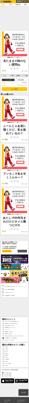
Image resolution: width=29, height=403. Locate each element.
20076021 (5, 355)
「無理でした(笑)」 (7, 334)
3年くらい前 (24, 71)
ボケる (10, 4)
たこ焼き (5, 347)
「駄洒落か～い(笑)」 (7, 331)
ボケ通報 (12, 75)
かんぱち (5, 351)
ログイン (25, 1)
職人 (26, 4)
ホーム (3, 4)
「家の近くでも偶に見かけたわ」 (10, 323)
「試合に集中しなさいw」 (8, 325)
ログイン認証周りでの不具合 (14, 295)
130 (5, 184)
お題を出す (18, 4)
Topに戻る (23, 392)
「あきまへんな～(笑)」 (8, 340)
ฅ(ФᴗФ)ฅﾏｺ (24, 82)
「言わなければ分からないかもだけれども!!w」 (13, 336)
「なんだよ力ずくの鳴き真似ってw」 (11, 321)
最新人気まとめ (20, 401)
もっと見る (14, 89)
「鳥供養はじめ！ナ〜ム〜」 (9, 327)
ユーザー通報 (25, 75)
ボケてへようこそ (22, 251)
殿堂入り (6, 401)
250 (5, 139)
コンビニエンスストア (22, 85)
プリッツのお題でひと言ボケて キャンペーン (14, 286)
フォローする (6, 374)
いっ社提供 (5, 359)
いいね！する (6, 373)
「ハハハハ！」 (6, 329)
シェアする (3, 75)
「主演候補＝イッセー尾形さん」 (10, 338)
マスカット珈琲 (6, 363)
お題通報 (18, 75)
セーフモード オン (7, 251)
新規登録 (19, 1)
